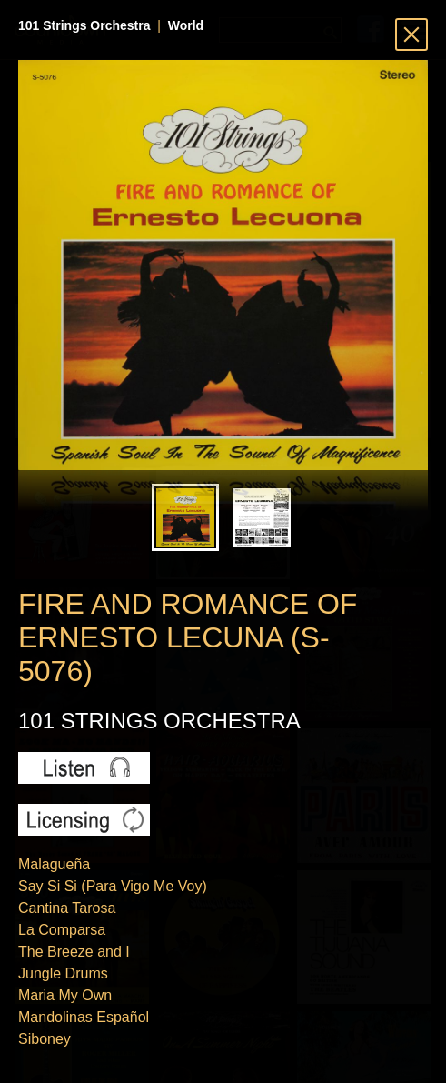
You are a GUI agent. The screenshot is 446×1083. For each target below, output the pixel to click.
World (185, 25)
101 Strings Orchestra (84, 25)
